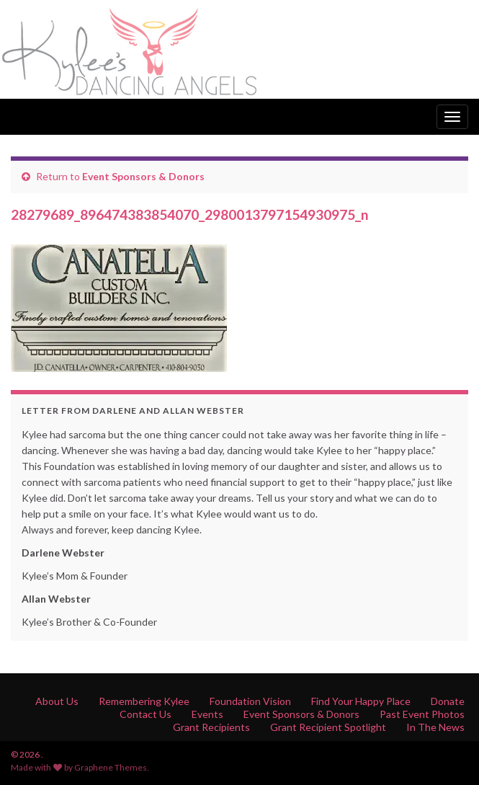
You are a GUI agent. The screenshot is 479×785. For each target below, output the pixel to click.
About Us (57, 701)
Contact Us (145, 714)
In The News (435, 727)
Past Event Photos (422, 714)
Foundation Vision (250, 701)
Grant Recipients (211, 727)
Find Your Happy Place (361, 701)
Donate (448, 701)
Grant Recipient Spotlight (328, 727)
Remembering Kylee (144, 701)
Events (207, 714)
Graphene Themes (110, 767)
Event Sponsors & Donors (143, 176)
